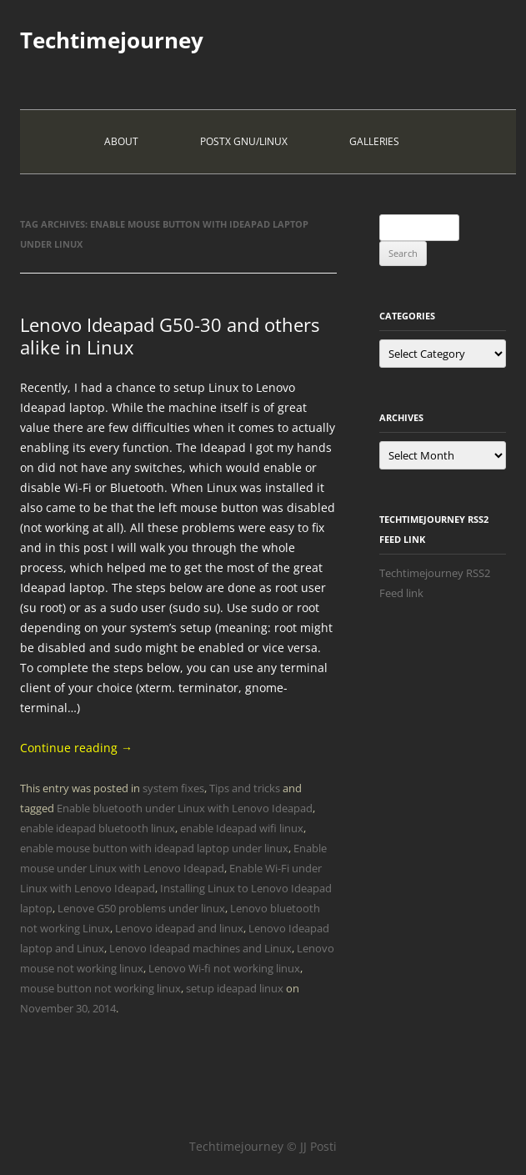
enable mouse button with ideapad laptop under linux (154, 848)
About (121, 141)
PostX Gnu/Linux (244, 141)
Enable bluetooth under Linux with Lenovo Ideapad (185, 808)
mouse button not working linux (100, 988)
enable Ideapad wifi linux (241, 828)
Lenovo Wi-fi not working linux (224, 968)
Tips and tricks (244, 788)
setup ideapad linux (234, 988)
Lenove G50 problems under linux (141, 908)
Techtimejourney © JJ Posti (263, 1146)
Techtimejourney (111, 40)
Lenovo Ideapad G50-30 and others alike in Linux (169, 335)
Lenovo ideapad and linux (179, 928)
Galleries (374, 141)
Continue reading (76, 748)
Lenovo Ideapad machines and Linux (200, 948)
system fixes (173, 788)
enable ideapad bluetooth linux (97, 828)
